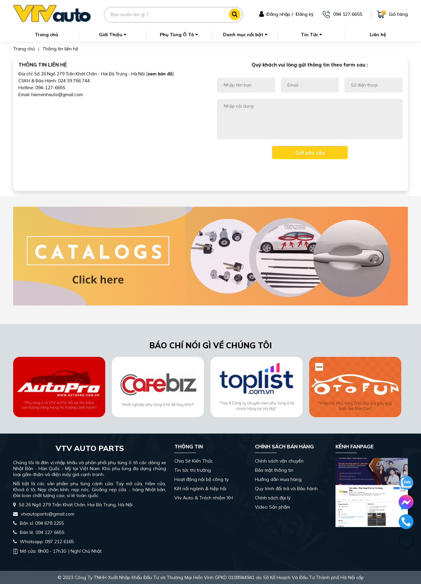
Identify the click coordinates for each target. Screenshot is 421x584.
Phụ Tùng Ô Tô (179, 35)
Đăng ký (304, 14)
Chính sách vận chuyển (279, 461)
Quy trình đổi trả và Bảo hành (286, 488)
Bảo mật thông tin (274, 470)
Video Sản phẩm (272, 507)
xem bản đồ (160, 73)
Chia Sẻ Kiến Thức (193, 461)
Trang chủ (46, 35)
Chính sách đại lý (272, 498)
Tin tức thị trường (192, 470)
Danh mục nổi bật (245, 35)
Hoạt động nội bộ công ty (201, 479)
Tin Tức (311, 35)
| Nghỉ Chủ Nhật (57, 551)
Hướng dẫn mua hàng (278, 479)
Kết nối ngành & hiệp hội (200, 488)
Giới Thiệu (112, 35)
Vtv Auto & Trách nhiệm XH (203, 498)
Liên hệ (378, 35)
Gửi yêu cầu (310, 152)
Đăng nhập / (279, 14)
